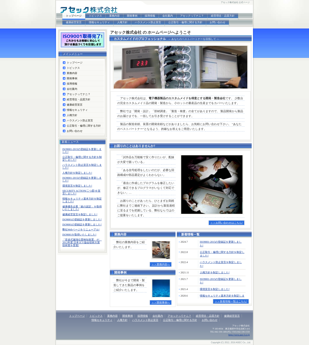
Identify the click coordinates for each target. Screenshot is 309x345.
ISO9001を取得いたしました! (79, 234)
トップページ (74, 15)
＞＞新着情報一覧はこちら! (231, 301)
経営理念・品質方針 (223, 15)
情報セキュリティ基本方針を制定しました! (82, 200)
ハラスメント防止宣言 (148, 22)
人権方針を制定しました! (215, 272)
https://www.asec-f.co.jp (239, 335)
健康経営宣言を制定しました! (79, 214)
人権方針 (122, 22)
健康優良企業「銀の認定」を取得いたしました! (82, 208)
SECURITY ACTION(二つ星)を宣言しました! (81, 192)
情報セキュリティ (99, 22)
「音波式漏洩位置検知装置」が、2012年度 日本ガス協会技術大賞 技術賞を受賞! (82, 242)
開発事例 (132, 15)
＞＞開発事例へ (160, 302)
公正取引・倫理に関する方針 (185, 22)
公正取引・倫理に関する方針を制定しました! (82, 158)
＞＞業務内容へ (160, 264)
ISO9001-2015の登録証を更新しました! (82, 151)
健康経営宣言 (74, 22)
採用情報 (150, 15)
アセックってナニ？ (192, 15)
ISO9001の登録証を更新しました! (82, 219)
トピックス (95, 15)
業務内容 (114, 15)
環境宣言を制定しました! (215, 289)
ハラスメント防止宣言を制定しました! (82, 166)
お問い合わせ (217, 22)
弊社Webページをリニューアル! (81, 229)
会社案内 (167, 15)
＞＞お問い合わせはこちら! (226, 222)
